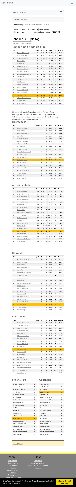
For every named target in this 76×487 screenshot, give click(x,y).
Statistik (13, 468)
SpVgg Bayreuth (22, 95)
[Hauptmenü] (72, 3)
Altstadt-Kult (7, 2)
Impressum (12, 475)
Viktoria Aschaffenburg (24, 98)
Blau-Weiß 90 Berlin (23, 71)
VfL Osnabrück (21, 87)
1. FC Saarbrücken (22, 58)
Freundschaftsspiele (41, 24)
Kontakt (13, 473)
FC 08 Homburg (22, 55)
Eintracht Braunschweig (24, 74)
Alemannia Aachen (22, 69)
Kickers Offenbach (22, 90)
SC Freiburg (20, 63)
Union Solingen (21, 103)
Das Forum (38, 461)
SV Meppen (20, 77)
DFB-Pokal (29, 24)
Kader (16, 29)
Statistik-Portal (19, 12)
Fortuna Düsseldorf (23, 53)
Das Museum (13, 463)
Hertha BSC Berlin (22, 85)
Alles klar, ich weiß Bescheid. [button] (64, 482)
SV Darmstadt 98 (22, 79)
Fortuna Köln (21, 61)
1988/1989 (23, 20)
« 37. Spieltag (18, 444)
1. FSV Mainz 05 (21, 100)
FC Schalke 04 (21, 82)
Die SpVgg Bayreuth (37, 463)
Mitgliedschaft (12, 470)
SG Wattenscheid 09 (23, 66)
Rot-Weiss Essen (22, 92)
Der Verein (13, 465)
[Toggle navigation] (61, 12)
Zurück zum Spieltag (22, 43)
